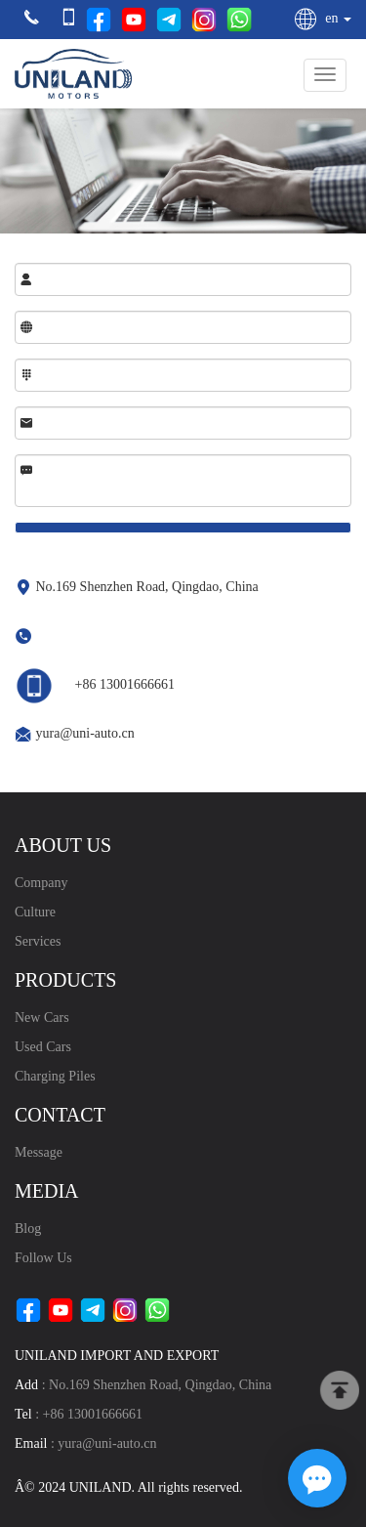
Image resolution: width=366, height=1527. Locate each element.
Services (38, 941)
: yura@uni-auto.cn (85, 1443)
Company (41, 882)
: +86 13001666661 (78, 1414)
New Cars (42, 1017)
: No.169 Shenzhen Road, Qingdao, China (143, 1385)
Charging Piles (55, 1076)
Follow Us (43, 1258)
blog (28, 1228)
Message (38, 1152)
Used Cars (43, 1046)
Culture (35, 912)
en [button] (322, 18)
